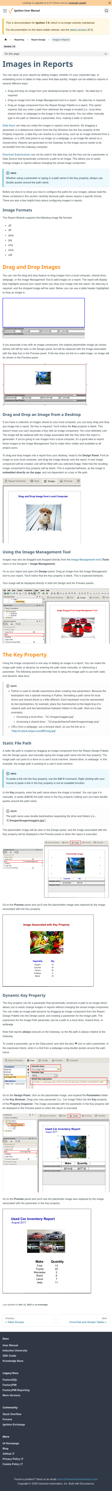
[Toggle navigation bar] (5, 10)
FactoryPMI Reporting (16, 1390)
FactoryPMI (10, 1385)
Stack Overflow (12, 1414)
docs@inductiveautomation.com (78, 1479)
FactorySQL (10, 1379)
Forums (7, 1419)
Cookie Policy (13, 1464)
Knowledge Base (13, 1361)
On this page (12, 53)
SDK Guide (9, 1355)
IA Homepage (11, 1443)
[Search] (106, 11)
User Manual (10, 1345)
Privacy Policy (13, 1459)
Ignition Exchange (14, 1424)
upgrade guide (77, 2)
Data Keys (9, 125)
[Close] (109, 3)
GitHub (8, 1453)
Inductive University (15, 1350)
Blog (5, 1448)
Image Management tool (86, 559)
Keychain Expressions (16, 154)
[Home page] (6, 39)
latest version (78, 29)
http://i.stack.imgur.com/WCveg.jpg (33, 731)
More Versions (11, 1395)
